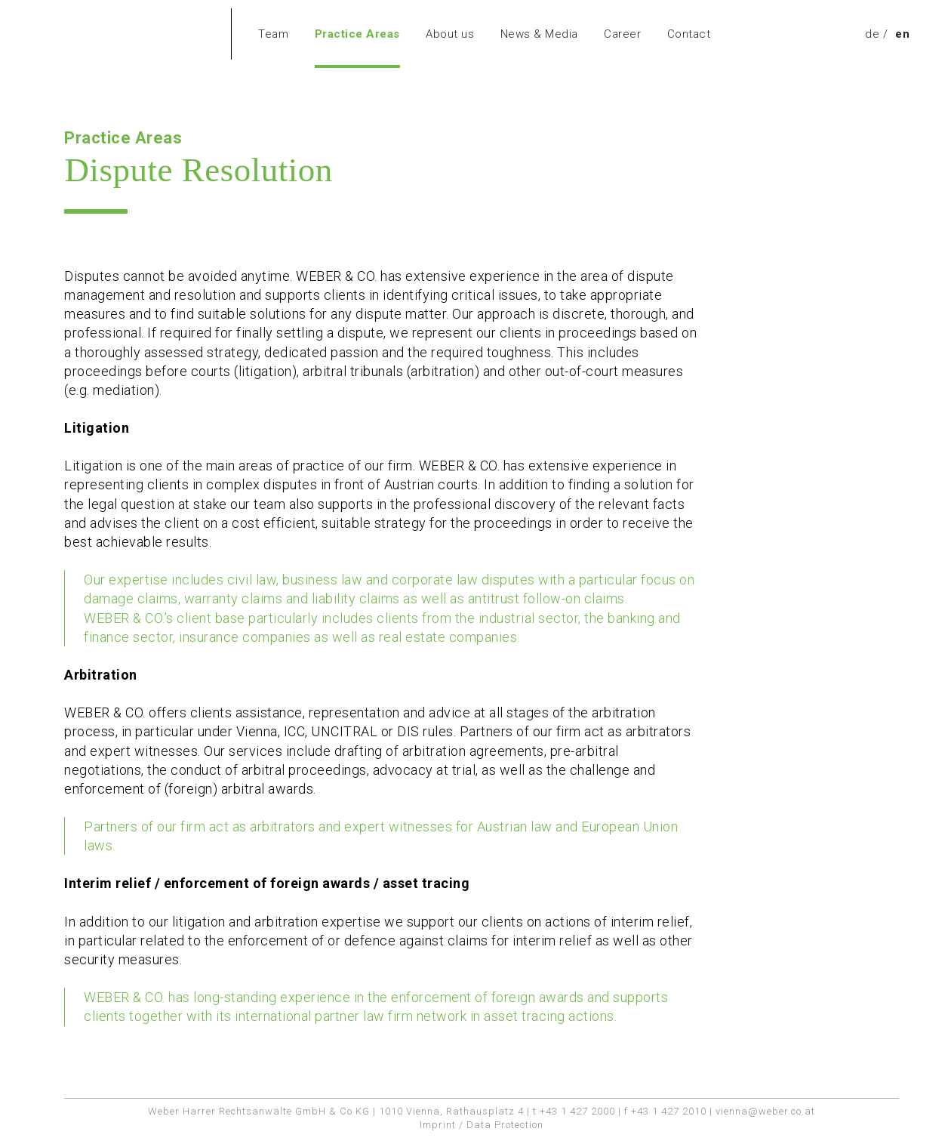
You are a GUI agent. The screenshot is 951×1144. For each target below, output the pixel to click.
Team (273, 34)
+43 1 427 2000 (577, 1111)
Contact (689, 34)
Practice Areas (357, 34)
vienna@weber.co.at (765, 1111)
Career (622, 34)
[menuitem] (872, 34)
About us (450, 34)
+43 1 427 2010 (668, 1111)
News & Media (539, 34)
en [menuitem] (902, 34)
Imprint (438, 1124)
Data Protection (504, 1124)
